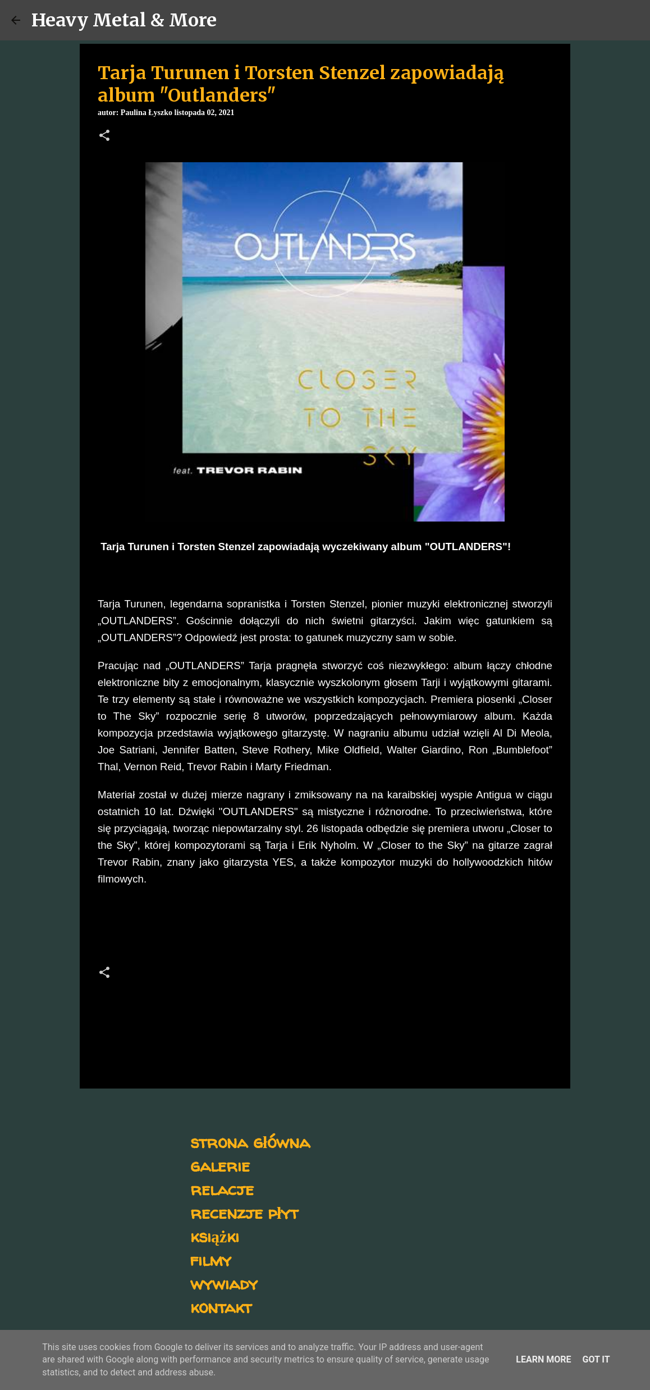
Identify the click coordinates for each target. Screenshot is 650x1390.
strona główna (250, 1141)
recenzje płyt (244, 1212)
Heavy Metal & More (124, 20)
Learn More (543, 1359)
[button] (104, 136)
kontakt (220, 1306)
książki (214, 1235)
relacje (222, 1188)
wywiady (224, 1283)
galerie (220, 1165)
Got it (596, 1359)
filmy (210, 1259)
